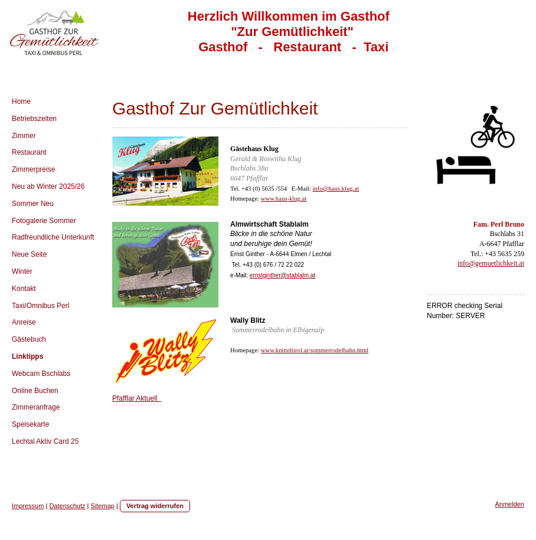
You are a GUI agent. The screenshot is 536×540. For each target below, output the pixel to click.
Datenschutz (67, 505)
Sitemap (103, 505)
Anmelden (509, 504)
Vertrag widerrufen (155, 505)
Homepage (243, 198)
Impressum (28, 505)
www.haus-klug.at (283, 198)
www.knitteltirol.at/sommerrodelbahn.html (315, 350)
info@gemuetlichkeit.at (490, 263)
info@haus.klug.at (335, 188)
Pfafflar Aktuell (136, 398)
